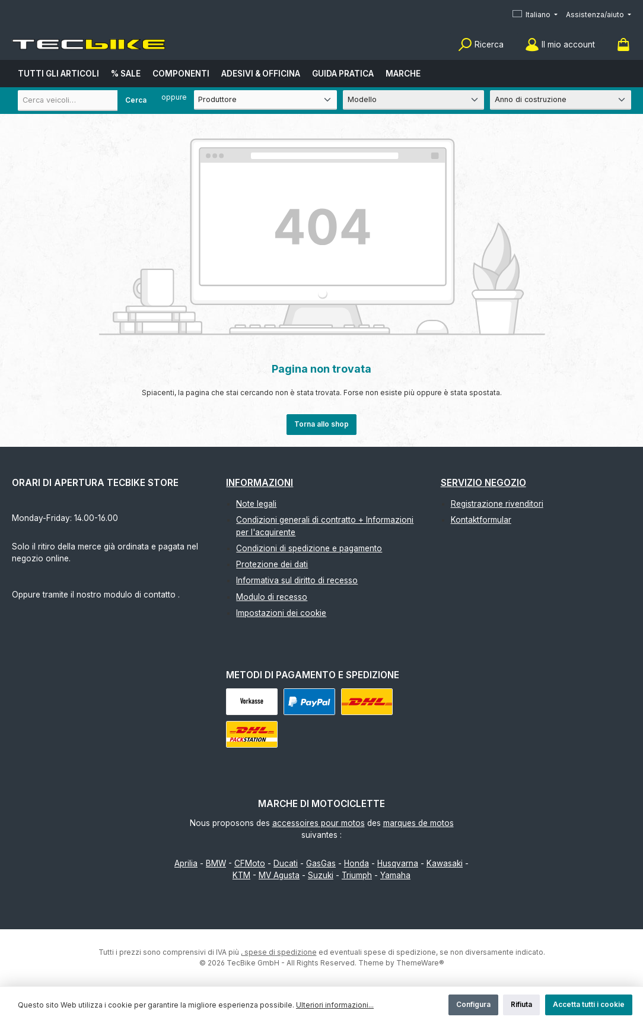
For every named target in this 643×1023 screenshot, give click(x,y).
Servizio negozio (483, 482)
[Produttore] (265, 100)
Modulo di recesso (271, 597)
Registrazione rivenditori (497, 504)
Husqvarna (397, 863)
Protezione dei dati (272, 564)
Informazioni (259, 482)
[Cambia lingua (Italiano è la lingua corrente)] (535, 15)
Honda (356, 863)
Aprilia (186, 863)
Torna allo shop (321, 424)
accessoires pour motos (318, 823)
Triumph (357, 875)
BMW (216, 863)
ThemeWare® (420, 962)
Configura (473, 1004)
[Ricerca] (480, 45)
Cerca (136, 100)
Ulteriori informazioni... (335, 1004)
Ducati (285, 863)
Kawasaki (444, 863)
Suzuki (320, 875)
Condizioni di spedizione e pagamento (309, 548)
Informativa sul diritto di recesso (297, 580)
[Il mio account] (560, 45)
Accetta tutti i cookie (589, 1004)
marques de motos (418, 823)
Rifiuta (521, 1004)
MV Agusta (279, 875)
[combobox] (86, 100)
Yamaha (395, 875)
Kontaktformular (481, 520)
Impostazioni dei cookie (281, 613)
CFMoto (249, 863)
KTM (241, 875)
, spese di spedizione (279, 952)
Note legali (256, 504)
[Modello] (413, 100)
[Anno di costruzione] (560, 100)
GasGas (321, 863)
